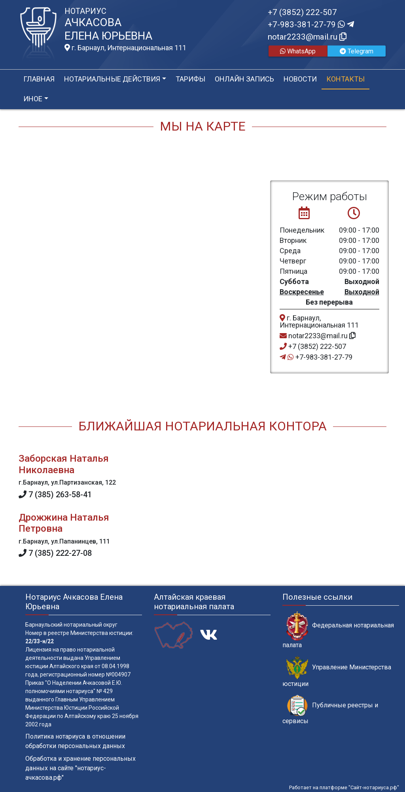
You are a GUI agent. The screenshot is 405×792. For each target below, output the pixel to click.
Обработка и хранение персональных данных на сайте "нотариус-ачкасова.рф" (80, 768)
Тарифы (190, 79)
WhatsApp (298, 51)
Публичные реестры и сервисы (330, 710)
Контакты (345, 79)
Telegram (356, 51)
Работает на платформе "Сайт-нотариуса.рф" (344, 787)
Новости (300, 79)
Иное (32, 99)
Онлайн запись (244, 79)
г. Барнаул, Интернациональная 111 (125, 48)
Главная (39, 79)
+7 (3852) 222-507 (302, 12)
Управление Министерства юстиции (336, 672)
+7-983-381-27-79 (311, 24)
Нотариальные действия (112, 79)
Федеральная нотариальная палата (338, 629)
